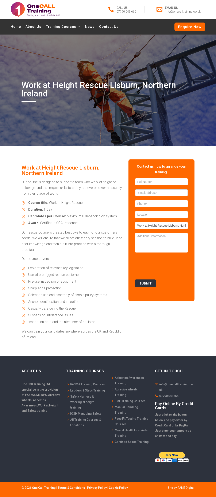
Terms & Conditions (71, 488)
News (89, 27)
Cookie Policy (118, 488)
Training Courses (61, 27)
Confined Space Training (132, 442)
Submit (145, 284)
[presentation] (167, 265)
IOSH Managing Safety (85, 414)
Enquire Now (189, 27)
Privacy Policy (97, 488)
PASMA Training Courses (87, 384)
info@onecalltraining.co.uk (183, 11)
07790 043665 (168, 396)
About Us (33, 27)
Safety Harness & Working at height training (82, 402)
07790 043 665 (126, 11)
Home (16, 27)
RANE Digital (185, 488)
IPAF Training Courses (130, 401)
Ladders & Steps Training (87, 391)
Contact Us (109, 27)
